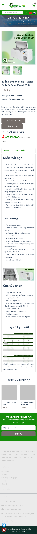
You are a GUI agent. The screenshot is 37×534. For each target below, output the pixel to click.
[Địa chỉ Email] (18, 427)
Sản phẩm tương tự (19, 380)
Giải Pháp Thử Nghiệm (9, 477)
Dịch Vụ (4, 474)
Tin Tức (4, 481)
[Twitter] (7, 521)
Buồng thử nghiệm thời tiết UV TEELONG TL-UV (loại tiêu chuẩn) (27, 405)
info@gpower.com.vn (16, 505)
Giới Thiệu (5, 471)
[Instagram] (16, 521)
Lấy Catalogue (14, 120)
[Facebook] (2, 521)
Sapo (23, 531)
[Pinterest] (12, 521)
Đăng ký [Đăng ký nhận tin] (18, 434)
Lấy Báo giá (12, 126)
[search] (14, 12)
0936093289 (12, 137)
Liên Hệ (4, 484)
